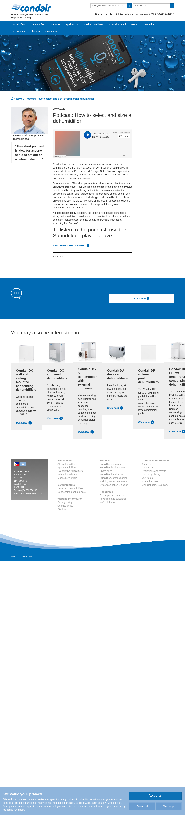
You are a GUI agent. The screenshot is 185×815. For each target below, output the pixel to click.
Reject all (142, 806)
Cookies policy (65, 505)
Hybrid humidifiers (67, 474)
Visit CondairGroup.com (155, 485)
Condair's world (117, 24)
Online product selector (112, 495)
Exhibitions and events (154, 471)
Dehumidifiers (38, 24)
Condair (31, 8)
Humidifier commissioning (114, 478)
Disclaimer (63, 509)
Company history (151, 474)
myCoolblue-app (108, 502)
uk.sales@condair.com (31, 493)
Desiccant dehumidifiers (70, 488)
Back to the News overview (71, 245)
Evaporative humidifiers (70, 471)
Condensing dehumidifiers (71, 491)
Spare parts (106, 471)
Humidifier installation (111, 474)
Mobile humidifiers (67, 478)
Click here (141, 298)
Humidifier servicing (110, 464)
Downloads (19, 31)
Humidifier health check (112, 467)
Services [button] (55, 24)
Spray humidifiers (66, 467)
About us (35, 31)
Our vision (147, 478)
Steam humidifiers (67, 464)
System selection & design (114, 485)
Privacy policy (64, 502)
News (134, 24)
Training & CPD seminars (113, 481)
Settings (168, 806)
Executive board (150, 481)
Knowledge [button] (148, 24)
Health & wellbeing (94, 24)
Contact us (51, 31)
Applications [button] (72, 24)
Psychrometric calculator (113, 498)
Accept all (155, 795)
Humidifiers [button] (19, 24)
